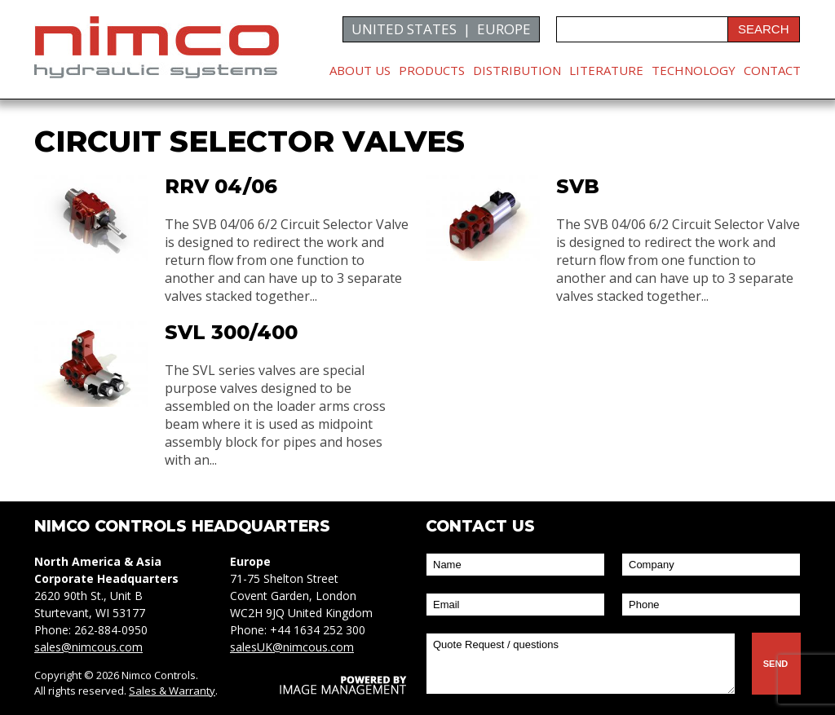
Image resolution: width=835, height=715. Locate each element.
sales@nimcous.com (88, 647)
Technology (694, 70)
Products (432, 70)
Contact (772, 70)
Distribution (517, 70)
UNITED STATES (404, 29)
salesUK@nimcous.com (292, 647)
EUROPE (504, 29)
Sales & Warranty (172, 690)
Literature (606, 70)
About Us (360, 70)
